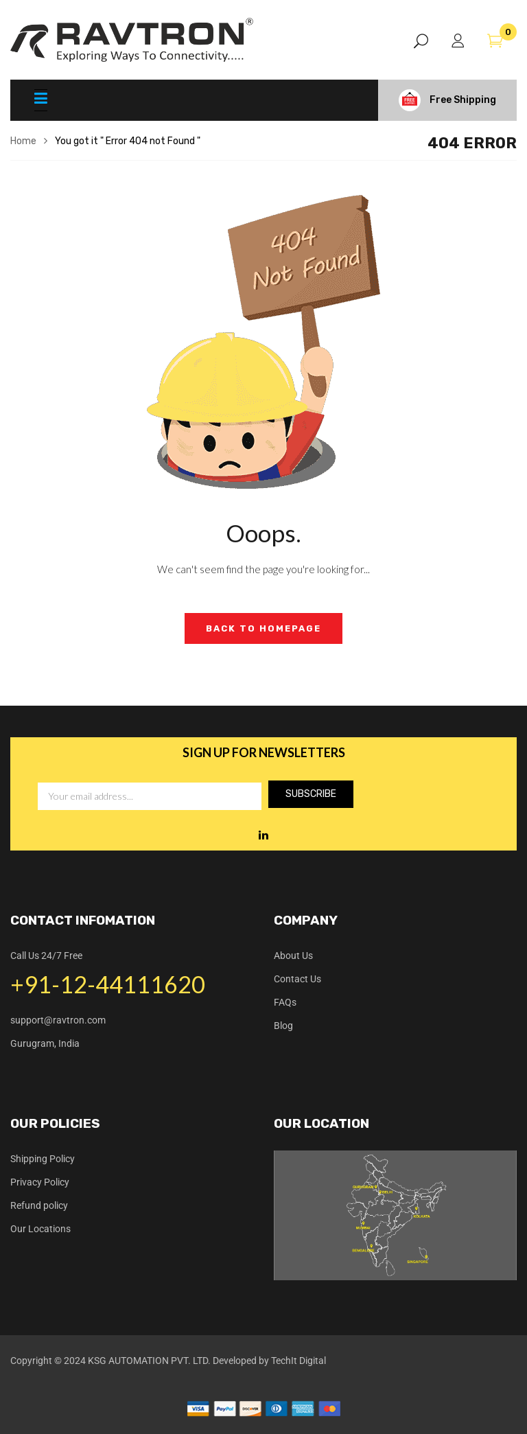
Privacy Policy (39, 1182)
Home (23, 141)
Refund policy (39, 1205)
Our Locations (40, 1228)
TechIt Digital (298, 1360)
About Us (293, 955)
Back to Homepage (263, 628)
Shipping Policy (42, 1158)
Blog (283, 1025)
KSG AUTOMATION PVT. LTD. (149, 1360)
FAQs (285, 1002)
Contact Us (297, 978)
